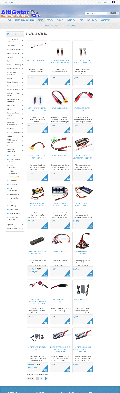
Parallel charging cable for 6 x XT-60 (37, 157)
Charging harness (60, 251)
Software (10, 136)
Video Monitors (12, 146)
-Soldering (12, 206)
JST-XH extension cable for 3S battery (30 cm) (37, 109)
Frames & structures (14, 90)
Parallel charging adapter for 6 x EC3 (60, 205)
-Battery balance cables (14, 160)
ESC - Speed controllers (11, 73)
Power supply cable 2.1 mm (60, 300)
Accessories (11, 46)
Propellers (11, 119)
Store (40, 20)
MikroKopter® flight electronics (13, 100)
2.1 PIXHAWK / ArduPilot (12, 41)
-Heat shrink (13, 184)
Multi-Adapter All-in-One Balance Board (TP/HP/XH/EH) (60, 349)
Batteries (71, 20)
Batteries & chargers (14, 49)
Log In (106, 2)
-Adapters (12, 155)
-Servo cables (13, 198)
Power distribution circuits (13, 114)
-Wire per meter (14, 213)
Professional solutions (24, 20)
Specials (10, 225)
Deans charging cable (60, 156)
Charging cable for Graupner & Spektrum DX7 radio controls (37, 301)
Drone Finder (9, 2)
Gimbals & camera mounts (13, 95)
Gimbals (60, 20)
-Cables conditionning (13, 172)
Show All (30, 378)
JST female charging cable (37, 60)
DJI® (8, 61)
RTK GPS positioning (14, 132)
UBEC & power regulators (12, 141)
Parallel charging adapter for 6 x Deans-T (82, 157)
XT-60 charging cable (60, 108)
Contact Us (105, 20)
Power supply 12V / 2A (82, 299)
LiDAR (81, 20)
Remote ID (10, 128)
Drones (50, 20)
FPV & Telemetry (13, 86)
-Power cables (14, 194)
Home (99, 2)
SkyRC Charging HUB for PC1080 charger (37, 252)
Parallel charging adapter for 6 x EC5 (83, 205)
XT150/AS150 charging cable (82, 109)
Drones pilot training (14, 65)
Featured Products (13, 228)
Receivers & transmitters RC (12, 124)
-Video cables (13, 209)
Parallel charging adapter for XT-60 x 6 (37, 205)
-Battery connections (13, 166)
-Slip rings (12, 202)
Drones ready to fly (13, 69)
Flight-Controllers (13, 82)
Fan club (10, 78)
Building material (13, 53)
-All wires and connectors (13, 218)
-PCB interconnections (14, 189)
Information (92, 20)
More (43, 80)
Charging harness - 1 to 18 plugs (83, 252)
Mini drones (11, 105)
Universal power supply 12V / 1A (37, 348)
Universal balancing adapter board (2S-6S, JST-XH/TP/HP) (83, 349)
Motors (9, 109)
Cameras (10, 57)
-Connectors (13, 181)
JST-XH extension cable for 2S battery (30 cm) (83, 61)
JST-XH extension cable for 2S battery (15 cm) (60, 61)
